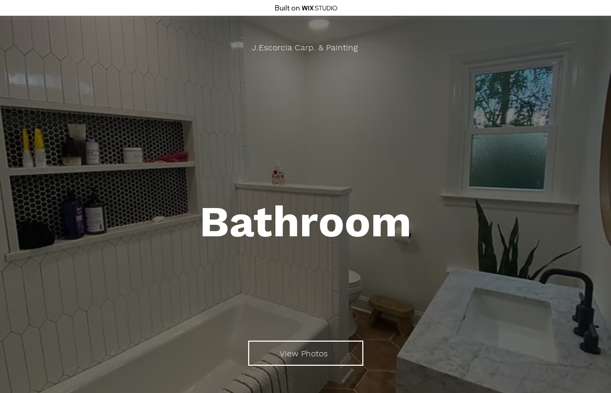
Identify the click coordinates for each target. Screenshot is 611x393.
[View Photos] (305, 353)
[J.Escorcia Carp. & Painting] (306, 47)
